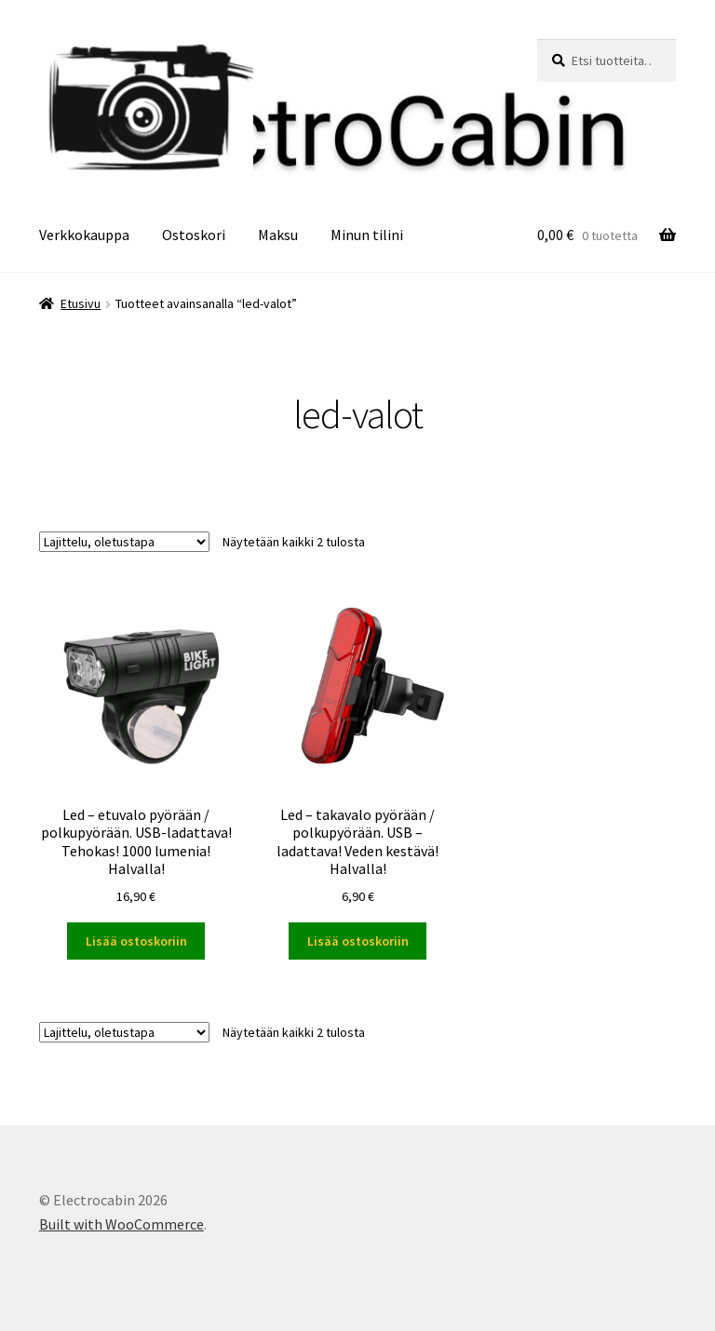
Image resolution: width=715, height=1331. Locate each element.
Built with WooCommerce (121, 1224)
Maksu (278, 234)
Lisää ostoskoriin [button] (136, 941)
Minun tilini (367, 234)
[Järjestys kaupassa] (124, 541)
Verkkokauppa (84, 234)
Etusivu (81, 303)
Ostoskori (193, 234)
